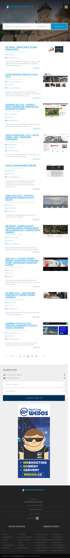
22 (20, 356)
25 (32, 356)
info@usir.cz (10, 276)
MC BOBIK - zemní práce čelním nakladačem (21, 48)
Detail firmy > (37, 68)
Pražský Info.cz (57, 537)
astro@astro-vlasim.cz (13, 151)
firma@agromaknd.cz (13, 120)
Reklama (6, 548)
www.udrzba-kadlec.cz (13, 237)
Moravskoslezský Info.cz (44, 540)
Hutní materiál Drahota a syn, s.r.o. (21, 75)
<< (6, 356)
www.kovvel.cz (11, 171)
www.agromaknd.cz (12, 114)
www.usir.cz (10, 270)
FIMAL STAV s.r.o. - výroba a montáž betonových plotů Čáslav (19, 197)
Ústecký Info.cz (41, 537)
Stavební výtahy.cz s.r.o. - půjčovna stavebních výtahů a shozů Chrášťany (21, 325)
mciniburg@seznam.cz (13, 58)
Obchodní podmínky (25, 537)
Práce (5, 542)
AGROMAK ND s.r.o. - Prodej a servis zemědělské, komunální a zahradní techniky (22, 106)
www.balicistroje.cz (12, 144)
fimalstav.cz (10, 205)
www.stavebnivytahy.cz (13, 333)
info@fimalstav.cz (11, 211)
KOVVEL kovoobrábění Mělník (20, 165)
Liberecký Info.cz (42, 550)
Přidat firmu (22, 534)
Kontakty (21, 545)
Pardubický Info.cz (42, 534)
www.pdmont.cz (11, 302)
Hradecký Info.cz (42, 545)
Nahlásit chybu (23, 548)
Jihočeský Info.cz (58, 540)
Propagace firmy (9, 545)
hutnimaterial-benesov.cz (14, 81)
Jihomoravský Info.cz (43, 548)
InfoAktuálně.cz (19, 556)
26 (36, 356)
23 (24, 356)
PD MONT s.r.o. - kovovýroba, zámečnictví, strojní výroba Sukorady (20, 295)
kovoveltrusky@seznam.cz (14, 177)
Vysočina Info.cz (42, 542)
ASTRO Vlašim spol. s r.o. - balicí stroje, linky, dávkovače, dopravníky (22, 137)
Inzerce (6, 540)
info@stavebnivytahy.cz (13, 339)
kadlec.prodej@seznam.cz (14, 243)
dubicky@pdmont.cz (12, 308)
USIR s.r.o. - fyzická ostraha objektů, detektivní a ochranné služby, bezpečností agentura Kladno (21, 261)
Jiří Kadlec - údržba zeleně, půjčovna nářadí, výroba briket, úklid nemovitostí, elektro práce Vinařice (22, 229)
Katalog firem (8, 537)
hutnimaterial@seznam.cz (14, 88)
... (16, 356)
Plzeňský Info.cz (58, 534)
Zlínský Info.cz (57, 542)
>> (44, 356)
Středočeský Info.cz (59, 545)
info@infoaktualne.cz (35, 509)
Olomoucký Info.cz (59, 548)
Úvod (5, 534)
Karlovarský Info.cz (59, 550)
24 (28, 356)
